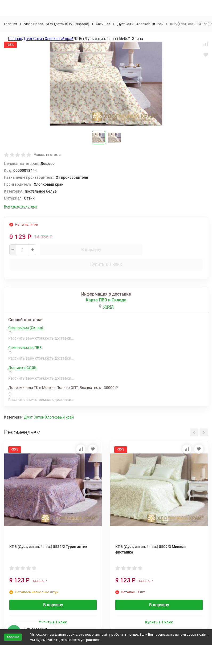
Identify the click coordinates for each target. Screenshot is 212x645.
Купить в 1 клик (106, 264)
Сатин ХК (103, 24)
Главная (10, 24)
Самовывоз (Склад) (25, 327)
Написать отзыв (47, 155)
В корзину (91, 249)
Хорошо (13, 637)
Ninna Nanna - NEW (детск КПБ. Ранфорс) (56, 24)
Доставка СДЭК (22, 367)
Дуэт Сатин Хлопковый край (140, 24)
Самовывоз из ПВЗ (25, 347)
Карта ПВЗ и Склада (106, 299)
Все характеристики (20, 206)
